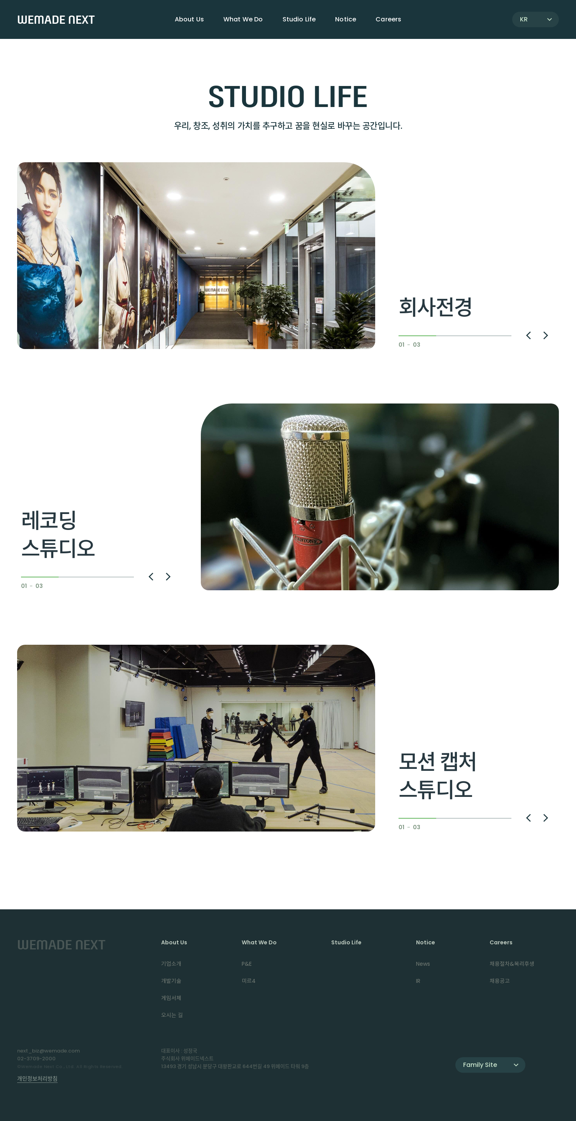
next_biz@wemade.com (48, 1050)
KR (524, 19)
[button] (528, 335)
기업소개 (171, 964)
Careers (501, 942)
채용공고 (500, 981)
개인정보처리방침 (37, 1078)
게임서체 (171, 998)
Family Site (480, 1064)
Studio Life (299, 19)
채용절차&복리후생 (512, 964)
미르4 (249, 981)
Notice (425, 942)
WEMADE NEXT (56, 19)
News (423, 964)
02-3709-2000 (36, 1058)
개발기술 (171, 981)
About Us (174, 942)
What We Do (259, 942)
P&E (247, 964)
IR (418, 981)
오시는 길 (172, 1015)
